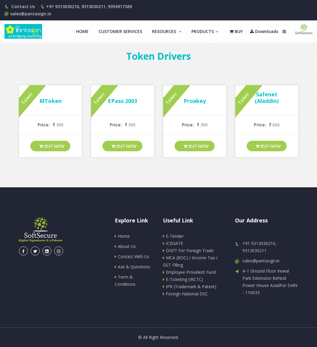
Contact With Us (132, 256)
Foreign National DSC (185, 294)
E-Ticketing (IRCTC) (183, 279)
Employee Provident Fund (189, 272)
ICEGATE (173, 243)
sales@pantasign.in (28, 14)
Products (204, 31)
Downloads (264, 31)
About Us (125, 246)
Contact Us (20, 6)
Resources (166, 31)
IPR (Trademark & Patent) (189, 286)
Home (82, 31)
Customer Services (120, 31)
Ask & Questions (132, 267)
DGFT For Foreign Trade (188, 250)
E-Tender (173, 236)
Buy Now (51, 146)
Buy (236, 31)
